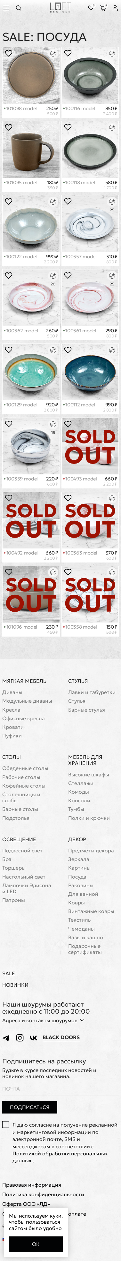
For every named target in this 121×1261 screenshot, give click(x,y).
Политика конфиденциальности (43, 1194)
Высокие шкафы (88, 775)
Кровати (13, 727)
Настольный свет (23, 877)
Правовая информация (31, 1185)
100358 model (80, 627)
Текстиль (79, 920)
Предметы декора (91, 851)
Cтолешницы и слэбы (21, 797)
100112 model (79, 405)
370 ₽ (111, 555)
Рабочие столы (21, 777)
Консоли (79, 800)
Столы (11, 757)
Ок (36, 1244)
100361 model (79, 331)
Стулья (78, 681)
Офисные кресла (23, 718)
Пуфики (12, 736)
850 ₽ (110, 111)
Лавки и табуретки (92, 692)
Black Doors (61, 1037)
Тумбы (76, 809)
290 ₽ (111, 333)
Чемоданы (81, 929)
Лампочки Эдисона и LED (26, 888)
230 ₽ (52, 629)
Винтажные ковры (91, 911)
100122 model (20, 256)
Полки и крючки (89, 818)
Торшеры (14, 868)
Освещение (19, 839)
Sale (8, 973)
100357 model (80, 256)
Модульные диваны (27, 701)
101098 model (20, 108)
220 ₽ (52, 481)
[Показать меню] (7, 7)
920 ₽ (51, 407)
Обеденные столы (25, 768)
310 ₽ (111, 259)
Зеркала (78, 859)
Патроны (13, 900)
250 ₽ (52, 111)
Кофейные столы (23, 786)
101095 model (20, 182)
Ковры (76, 903)
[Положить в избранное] (8, 53)
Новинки (15, 985)
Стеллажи (80, 783)
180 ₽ (52, 185)
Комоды (78, 792)
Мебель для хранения (85, 760)
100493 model (80, 479)
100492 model (21, 553)
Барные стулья (86, 710)
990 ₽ (51, 259)
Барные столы (20, 809)
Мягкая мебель (24, 681)
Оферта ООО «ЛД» (26, 1204)
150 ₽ (111, 629)
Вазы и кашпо (85, 937)
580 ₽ (110, 185)
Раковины (80, 885)
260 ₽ (52, 333)
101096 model (20, 627)
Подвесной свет (22, 851)
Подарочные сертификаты (85, 949)
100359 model (21, 479)
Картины (79, 868)
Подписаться (30, 1107)
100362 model (21, 331)
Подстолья (15, 818)
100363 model (80, 553)
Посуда (77, 877)
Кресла (11, 710)
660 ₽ (110, 481)
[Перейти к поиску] (20, 7)
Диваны (12, 692)
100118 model (79, 182)
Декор (77, 839)
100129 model (20, 405)
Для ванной (83, 894)
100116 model (79, 108)
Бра (7, 859)
